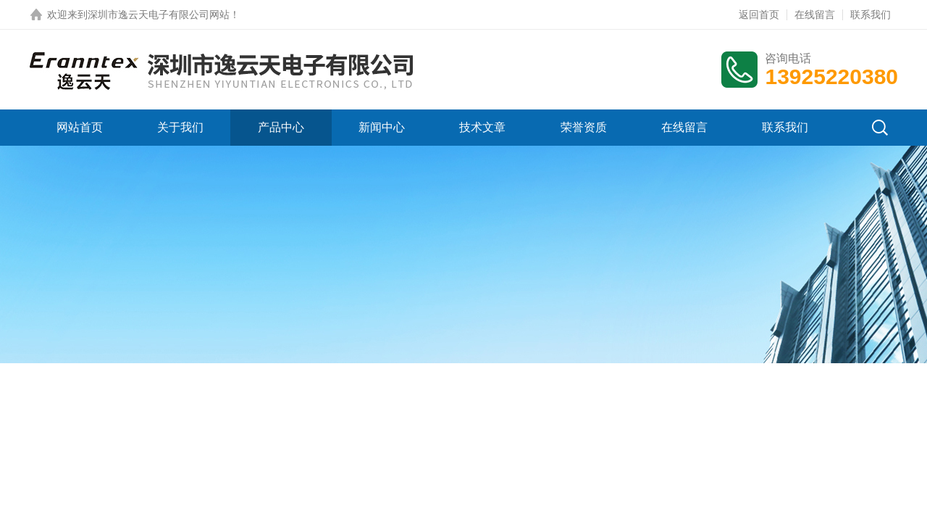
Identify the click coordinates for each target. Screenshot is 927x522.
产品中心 (281, 127)
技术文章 (482, 127)
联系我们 (870, 14)
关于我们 (180, 127)
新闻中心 (381, 127)
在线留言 (814, 14)
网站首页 (79, 127)
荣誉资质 (584, 127)
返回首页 (759, 14)
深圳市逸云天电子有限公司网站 (159, 14)
